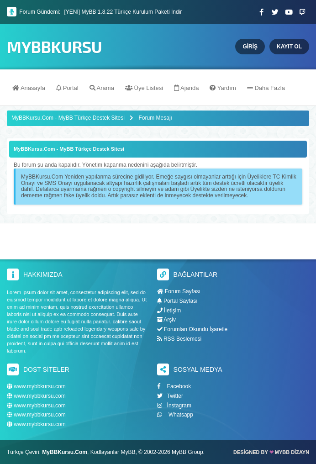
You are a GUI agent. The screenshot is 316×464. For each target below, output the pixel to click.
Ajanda (186, 87)
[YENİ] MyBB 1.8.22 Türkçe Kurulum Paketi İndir (123, 12)
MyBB (128, 452)
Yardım (223, 87)
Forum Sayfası (178, 291)
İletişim (169, 310)
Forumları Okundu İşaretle (192, 329)
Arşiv (166, 319)
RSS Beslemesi (179, 339)
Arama (102, 87)
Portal (67, 87)
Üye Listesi (144, 87)
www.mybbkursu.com (36, 387)
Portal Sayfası (177, 301)
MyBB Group (187, 452)
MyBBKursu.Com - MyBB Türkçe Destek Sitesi (68, 118)
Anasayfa (28, 87)
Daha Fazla (266, 87)
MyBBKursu (54, 46)
